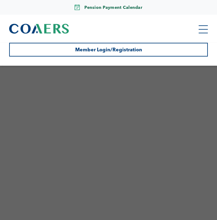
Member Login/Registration (108, 49)
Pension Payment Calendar (113, 7)
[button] (203, 29)
